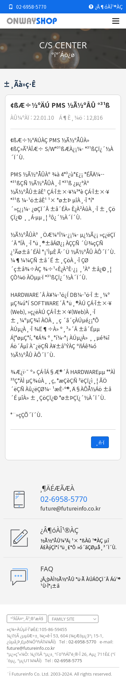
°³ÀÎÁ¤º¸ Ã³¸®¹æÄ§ (26, 619)
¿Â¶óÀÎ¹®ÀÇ (106, 6)
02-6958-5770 (27, 6)
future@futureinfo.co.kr (70, 508)
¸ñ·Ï (99, 442)
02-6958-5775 (68, 660)
